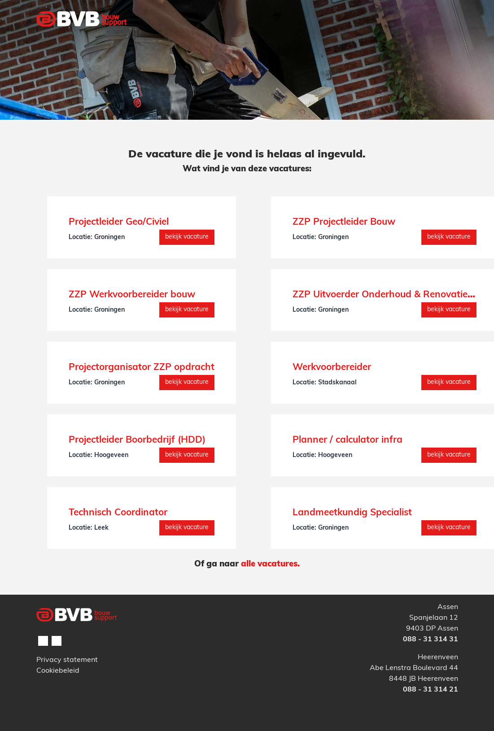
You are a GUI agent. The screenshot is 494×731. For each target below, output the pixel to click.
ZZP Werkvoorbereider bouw (132, 295)
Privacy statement (67, 660)
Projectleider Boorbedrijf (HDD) (137, 440)
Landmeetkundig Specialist (352, 513)
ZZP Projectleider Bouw (344, 222)
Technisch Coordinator (118, 513)
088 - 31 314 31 (430, 639)
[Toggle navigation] (446, 37)
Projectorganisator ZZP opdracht (141, 367)
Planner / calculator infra (347, 440)
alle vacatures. (270, 564)
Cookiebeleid (57, 670)
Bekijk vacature (187, 237)
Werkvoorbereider (332, 367)
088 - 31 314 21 (430, 689)
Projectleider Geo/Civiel (119, 222)
